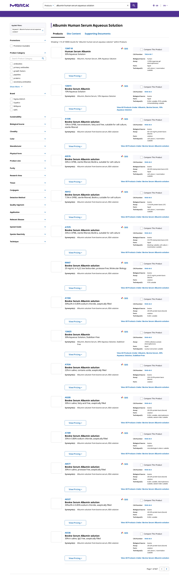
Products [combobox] (48, 5)
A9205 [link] (68, 397)
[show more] (16, 86)
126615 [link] (68, 85)
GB (155, 5)
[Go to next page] (166, 569)
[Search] (133, 5)
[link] (75, 53)
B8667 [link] (68, 262)
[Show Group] (45, 117)
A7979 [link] (68, 227)
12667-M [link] (69, 48)
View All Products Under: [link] (140, 108)
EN (165, 5)
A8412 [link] (68, 191)
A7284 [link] (68, 298)
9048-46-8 (148, 92)
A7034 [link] (68, 364)
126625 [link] (68, 331)
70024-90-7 (149, 54)
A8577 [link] (68, 463)
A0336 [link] (68, 532)
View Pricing (75, 76)
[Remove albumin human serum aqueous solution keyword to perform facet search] (43, 30)
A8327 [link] (68, 499)
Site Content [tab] (74, 33)
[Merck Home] (19, 5)
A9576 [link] (68, 156)
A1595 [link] (68, 118)
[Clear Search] (128, 5)
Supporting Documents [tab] (98, 33)
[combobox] (90, 5)
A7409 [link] (68, 432)
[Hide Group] (45, 40)
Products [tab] (58, 33)
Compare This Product (150, 49)
